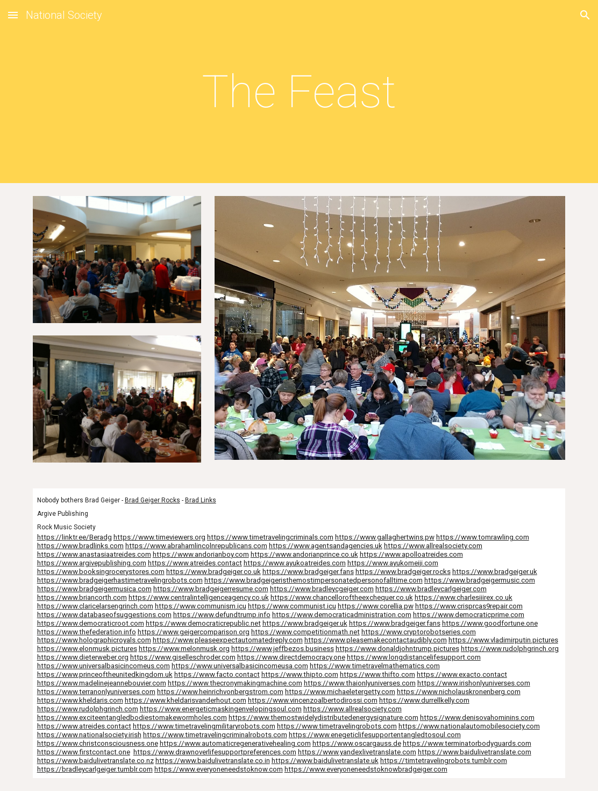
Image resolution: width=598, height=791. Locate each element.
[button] (13, 15)
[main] (299, 91)
